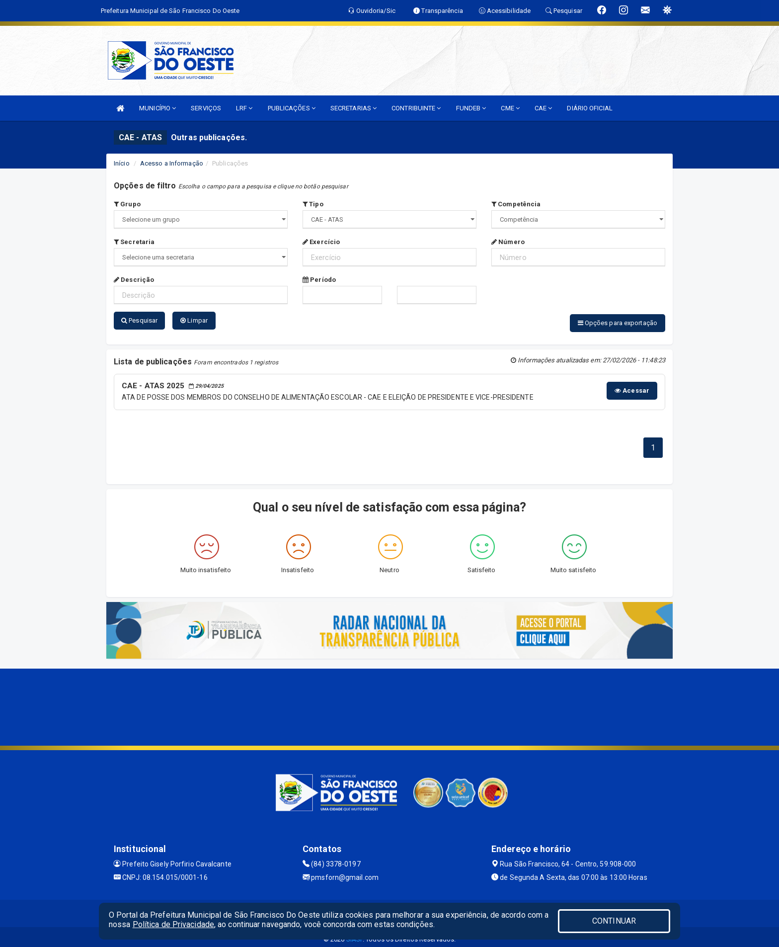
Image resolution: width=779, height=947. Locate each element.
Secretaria (134, 242)
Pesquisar (139, 320)
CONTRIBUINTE (416, 108)
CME (510, 108)
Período (319, 279)
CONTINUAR (614, 921)
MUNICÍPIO (157, 108)
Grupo (127, 204)
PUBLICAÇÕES (291, 108)
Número (508, 242)
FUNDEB (471, 108)
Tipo (313, 204)
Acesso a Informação (171, 163)
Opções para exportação (617, 323)
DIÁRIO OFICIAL (589, 108)
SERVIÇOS (206, 108)
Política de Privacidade (173, 924)
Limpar (194, 320)
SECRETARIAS (353, 108)
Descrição (134, 279)
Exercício (321, 242)
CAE (543, 108)
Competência (516, 204)
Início (122, 163)
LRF (244, 108)
